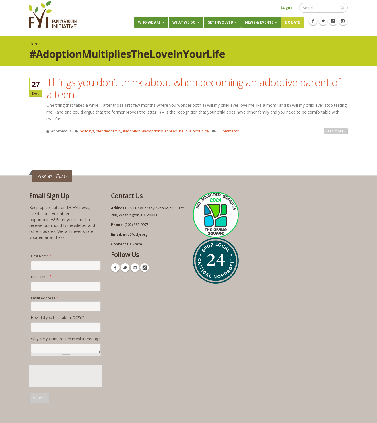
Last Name (41, 276)
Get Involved (220, 22)
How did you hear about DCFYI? (57, 317)
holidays (87, 131)
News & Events (259, 22)
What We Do (184, 22)
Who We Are (149, 22)
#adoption (132, 131)
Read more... (335, 131)
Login (286, 7)
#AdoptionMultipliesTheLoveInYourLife (175, 131)
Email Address (44, 298)
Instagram (343, 21)
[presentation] (72, 376)
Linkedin (333, 21)
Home (35, 43)
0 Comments (228, 131)
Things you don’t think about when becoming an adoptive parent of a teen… (193, 88)
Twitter (323, 21)
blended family (108, 131)
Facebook (313, 21)
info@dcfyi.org (135, 234)
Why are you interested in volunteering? (65, 338)
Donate (292, 22)
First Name (41, 256)
